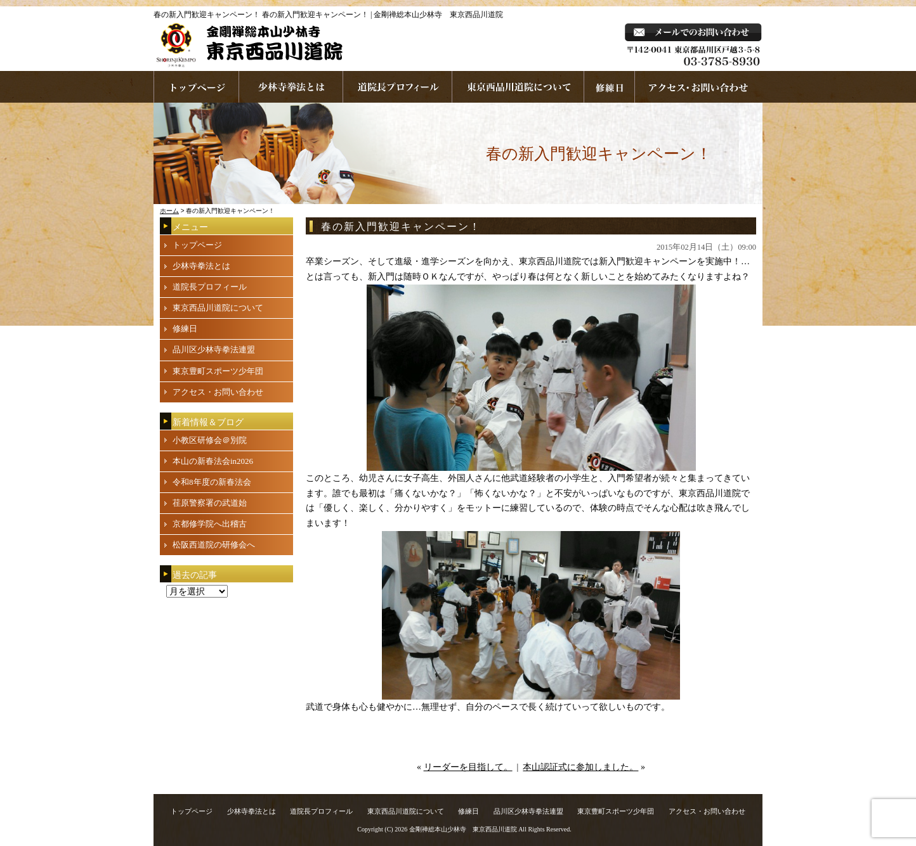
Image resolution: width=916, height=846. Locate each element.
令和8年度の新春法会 (212, 482)
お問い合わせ (698, 87)
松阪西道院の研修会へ (214, 544)
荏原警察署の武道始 (210, 503)
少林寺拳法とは (291, 87)
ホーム (169, 210)
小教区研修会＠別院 (210, 440)
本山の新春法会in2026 (213, 461)
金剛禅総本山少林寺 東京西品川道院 (463, 829)
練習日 (609, 87)
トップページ (197, 245)
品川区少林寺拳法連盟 (214, 349)
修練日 (185, 328)
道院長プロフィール (397, 87)
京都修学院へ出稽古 (210, 524)
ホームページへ (196, 87)
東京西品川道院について (518, 87)
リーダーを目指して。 (468, 767)
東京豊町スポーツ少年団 (218, 371)
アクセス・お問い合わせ (218, 392)
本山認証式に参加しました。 (580, 767)
